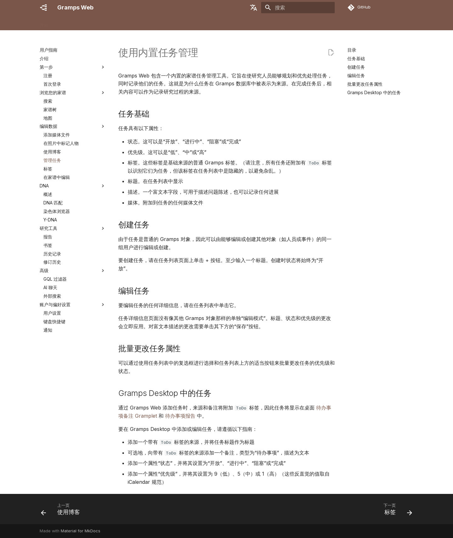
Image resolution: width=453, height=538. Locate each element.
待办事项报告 (180, 416)
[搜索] (298, 7)
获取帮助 (186, 23)
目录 (351, 50)
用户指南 (124, 23)
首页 (44, 23)
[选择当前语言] (253, 7)
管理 (103, 23)
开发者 (147, 23)
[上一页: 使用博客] (62, 510)
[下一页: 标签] (395, 510)
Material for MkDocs (80, 531)
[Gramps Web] (43, 7)
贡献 (165, 23)
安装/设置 (82, 23)
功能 (60, 23)
